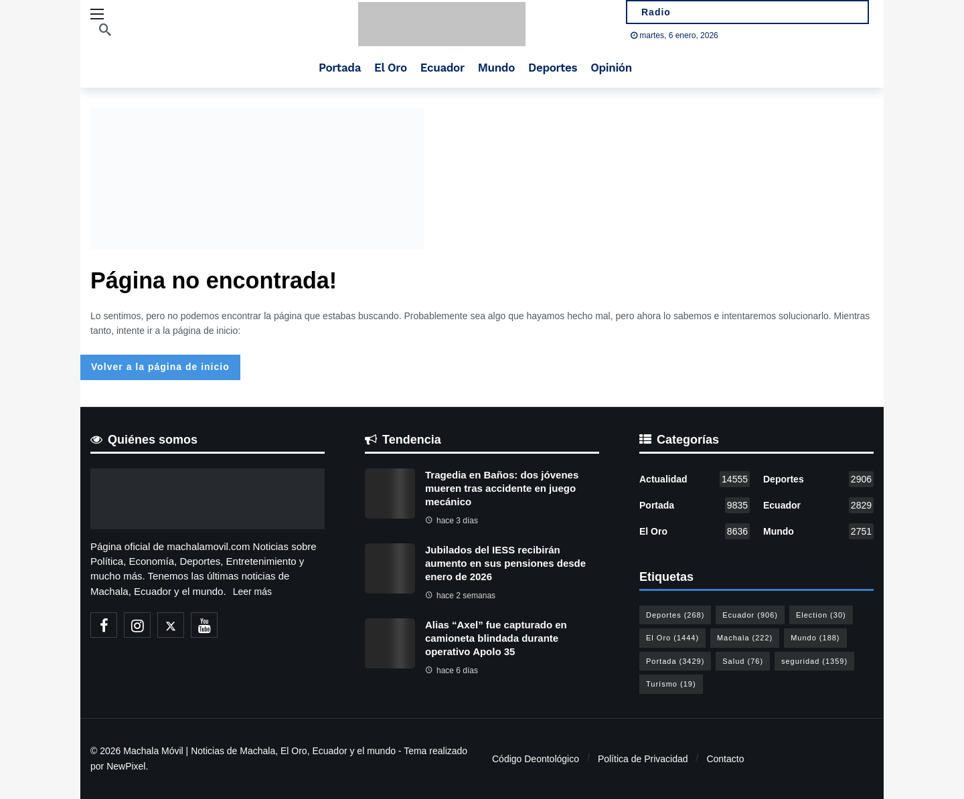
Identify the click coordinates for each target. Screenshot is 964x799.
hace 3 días (451, 520)
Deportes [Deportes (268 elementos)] (675, 615)
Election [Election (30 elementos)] (821, 615)
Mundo (818, 531)
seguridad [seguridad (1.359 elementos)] (814, 661)
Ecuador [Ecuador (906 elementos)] (750, 615)
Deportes (818, 479)
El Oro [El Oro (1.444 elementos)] (672, 638)
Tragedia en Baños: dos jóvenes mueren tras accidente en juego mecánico (501, 488)
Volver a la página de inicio (160, 366)
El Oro (694, 531)
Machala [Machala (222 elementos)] (745, 638)
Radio (654, 12)
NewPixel (125, 766)
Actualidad (694, 479)
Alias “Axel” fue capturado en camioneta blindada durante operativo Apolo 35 (496, 638)
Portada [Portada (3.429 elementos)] (675, 661)
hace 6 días (451, 670)
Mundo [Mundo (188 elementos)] (815, 638)
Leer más (252, 591)
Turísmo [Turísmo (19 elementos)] (671, 684)
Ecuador (818, 505)
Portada (694, 505)
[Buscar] (105, 29)
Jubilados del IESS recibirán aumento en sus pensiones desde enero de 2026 (505, 563)
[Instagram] (137, 625)
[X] (170, 625)
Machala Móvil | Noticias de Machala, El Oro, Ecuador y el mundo (259, 750)
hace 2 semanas (460, 595)
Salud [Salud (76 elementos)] (742, 661)
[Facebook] (103, 625)
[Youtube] (204, 625)
